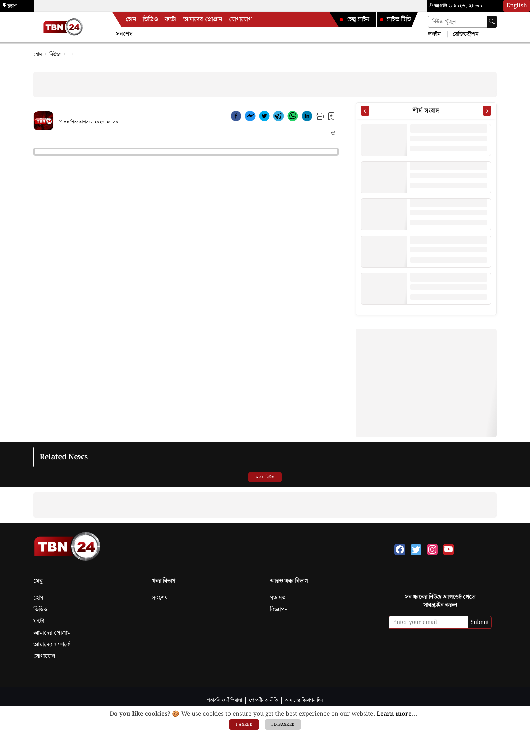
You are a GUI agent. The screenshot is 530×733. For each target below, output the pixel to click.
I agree (244, 725)
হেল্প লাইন (354, 19)
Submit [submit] (480, 622)
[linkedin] (307, 117)
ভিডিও (150, 19)
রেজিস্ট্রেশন (465, 34)
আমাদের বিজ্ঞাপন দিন (304, 700)
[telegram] (278, 117)
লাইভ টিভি (395, 19)
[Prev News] (365, 111)
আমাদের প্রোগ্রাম (202, 19)
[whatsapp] (292, 117)
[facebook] (236, 117)
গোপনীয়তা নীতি (263, 700)
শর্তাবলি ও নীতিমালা (224, 700)
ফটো (170, 19)
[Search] (492, 22)
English (516, 5)
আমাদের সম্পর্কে (51, 645)
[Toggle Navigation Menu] (36, 27)
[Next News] (487, 111)
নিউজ (55, 54)
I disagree (282, 725)
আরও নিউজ (265, 477)
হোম (131, 19)
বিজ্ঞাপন (279, 609)
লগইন (434, 34)
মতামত (278, 598)
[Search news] (462, 22)
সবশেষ (124, 34)
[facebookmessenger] (250, 117)
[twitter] (264, 117)
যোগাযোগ (240, 19)
